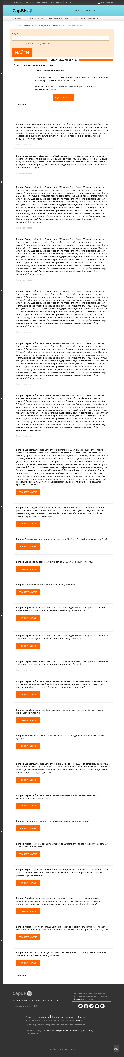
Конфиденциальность (63, 1016)
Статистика (43, 1016)
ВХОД (76, 10)
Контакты (82, 1016)
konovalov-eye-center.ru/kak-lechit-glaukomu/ (69, 1030)
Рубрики (18, 18)
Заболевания (36, 18)
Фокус (69, 2)
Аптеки (29, 2)
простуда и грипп (43, 43)
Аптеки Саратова (58, 18)
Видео (59, 2)
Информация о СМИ (23, 1005)
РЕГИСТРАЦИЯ (89, 10)
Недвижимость (44, 2)
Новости (18, 2)
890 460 (78, 999)
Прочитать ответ (27, 492)
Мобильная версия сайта (62, 1049)
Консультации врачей (85, 18)
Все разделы (105, 2)
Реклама (30, 1016)
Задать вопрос (63, 97)
